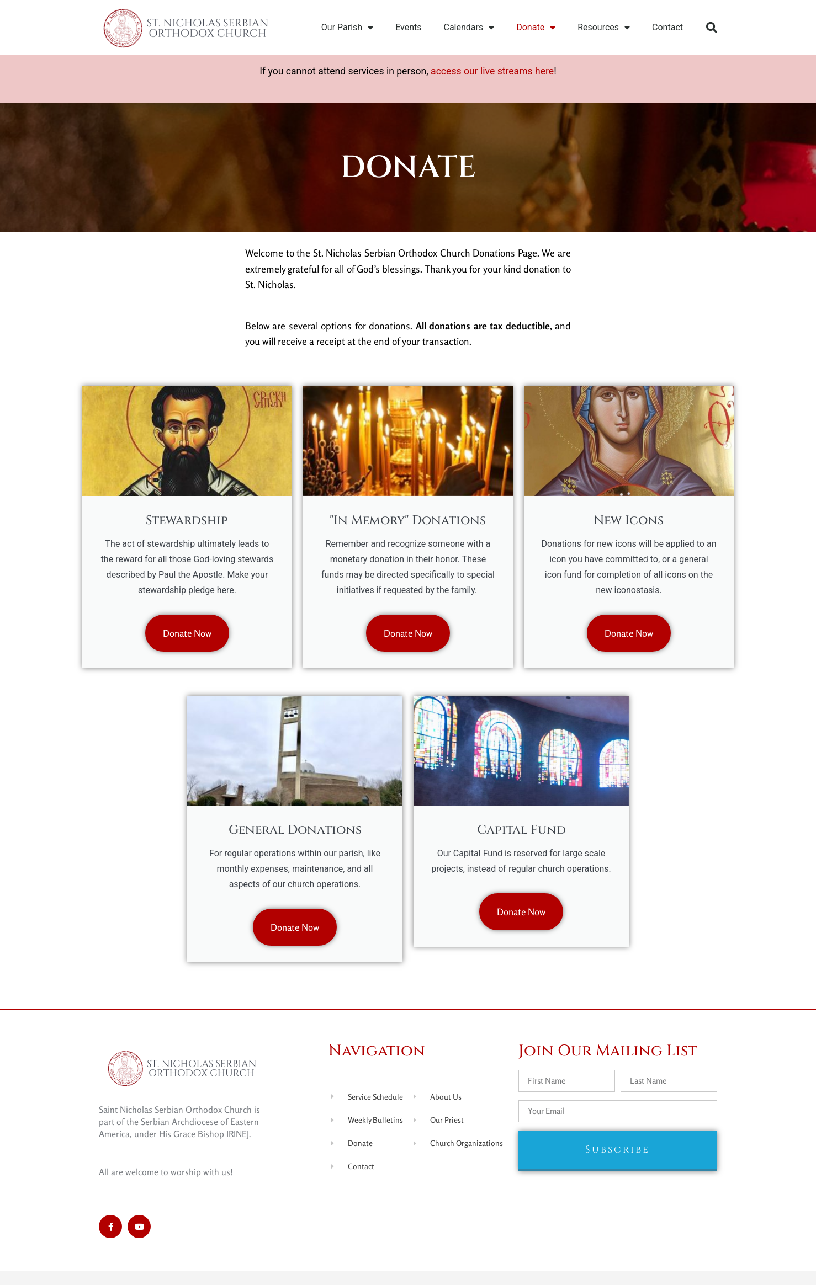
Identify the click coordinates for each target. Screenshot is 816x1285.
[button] (712, 28)
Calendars (469, 28)
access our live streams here (492, 71)
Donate (535, 28)
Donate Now (187, 638)
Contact (667, 27)
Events (408, 27)
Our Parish (347, 28)
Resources (603, 28)
